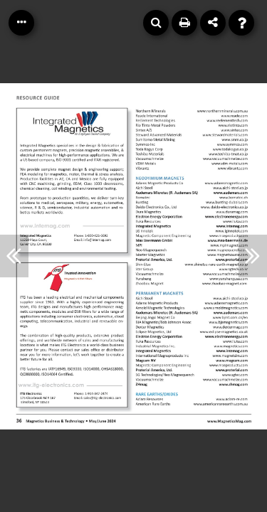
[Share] (213, 23)
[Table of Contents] (21, 23)
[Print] (184, 23)
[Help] (241, 23)
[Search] (156, 23)
